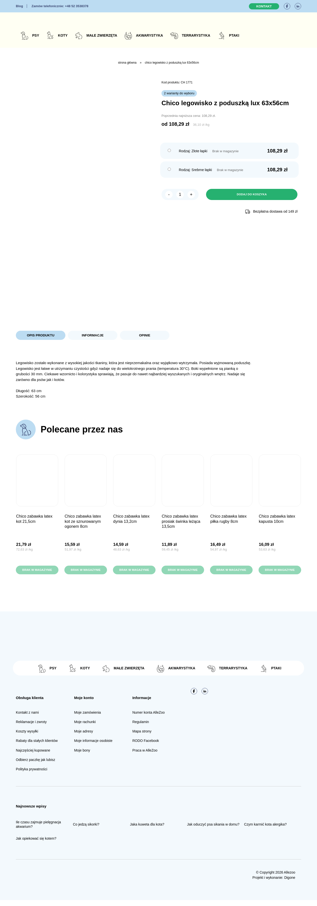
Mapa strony (141, 737)
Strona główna (127, 62)
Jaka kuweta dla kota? (147, 830)
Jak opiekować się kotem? (36, 844)
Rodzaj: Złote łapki (193, 151)
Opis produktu (40, 335)
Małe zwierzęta (101, 35)
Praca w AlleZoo (144, 756)
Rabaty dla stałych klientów (37, 747)
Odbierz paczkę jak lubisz (35, 765)
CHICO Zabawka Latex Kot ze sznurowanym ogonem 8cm (83, 522)
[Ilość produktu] (180, 195)
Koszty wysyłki (27, 737)
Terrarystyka (196, 35)
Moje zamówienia (87, 718)
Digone (289, 883)
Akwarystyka (149, 35)
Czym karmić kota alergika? (265, 830)
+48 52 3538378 (59, 6)
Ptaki (234, 35)
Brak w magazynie (37, 573)
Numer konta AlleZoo (148, 718)
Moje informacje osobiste (93, 747)
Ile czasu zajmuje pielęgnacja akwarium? (38, 830)
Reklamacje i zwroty (31, 728)
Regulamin (140, 728)
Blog (19, 6)
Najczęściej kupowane (33, 756)
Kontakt (264, 6)
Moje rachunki (85, 728)
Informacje (92, 335)
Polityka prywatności (31, 775)
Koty (63, 35)
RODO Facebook (145, 747)
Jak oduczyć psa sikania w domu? (213, 830)
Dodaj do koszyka (252, 195)
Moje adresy (83, 737)
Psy (35, 35)
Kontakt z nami (27, 718)
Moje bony (82, 756)
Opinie (144, 335)
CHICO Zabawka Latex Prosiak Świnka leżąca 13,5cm (181, 522)
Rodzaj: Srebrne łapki (195, 170)
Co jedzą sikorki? (86, 830)
